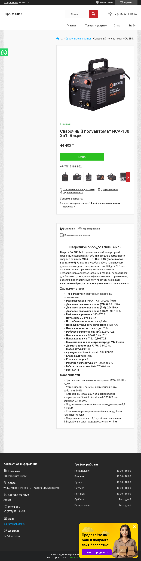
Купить (82, 156)
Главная (71, 25)
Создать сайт (11, 2)
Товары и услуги (95, 25)
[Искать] (93, 14)
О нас (117, 25)
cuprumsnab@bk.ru (14, 524)
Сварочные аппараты (78, 38)
